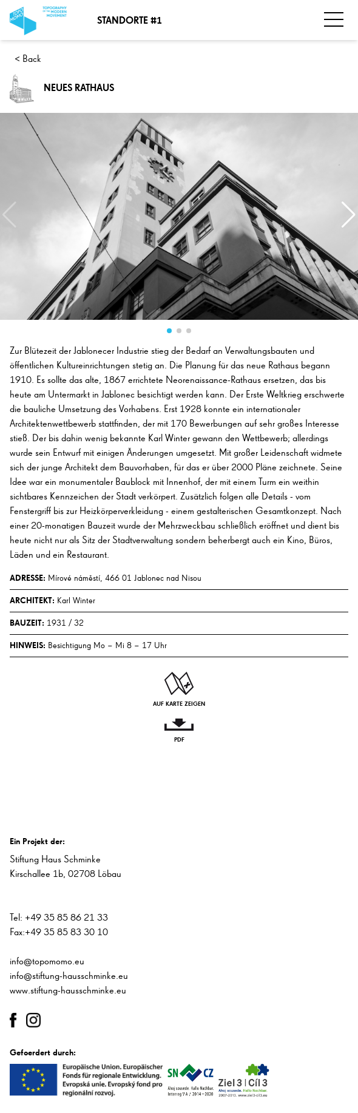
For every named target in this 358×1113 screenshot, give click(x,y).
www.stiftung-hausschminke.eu (68, 991)
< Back (28, 59)
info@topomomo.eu (47, 962)
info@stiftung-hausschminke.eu (69, 976)
